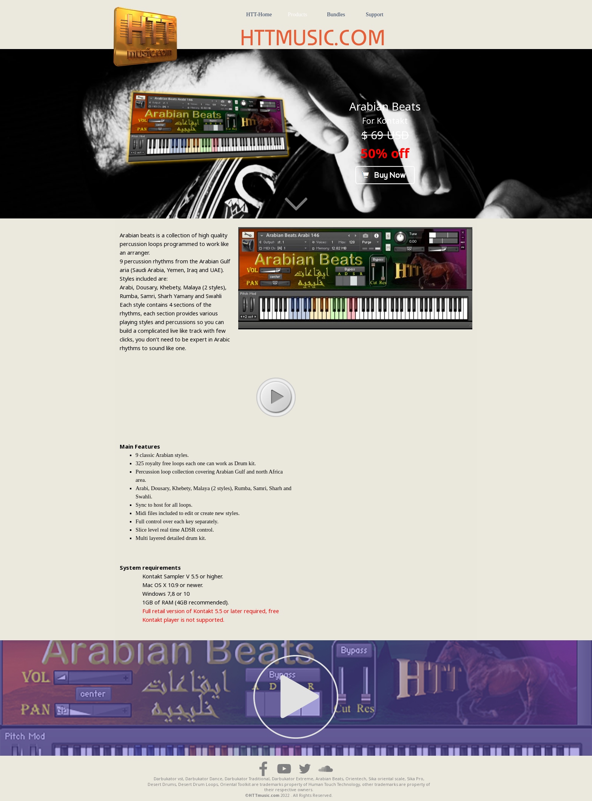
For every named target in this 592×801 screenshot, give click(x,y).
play (275, 396)
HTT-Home (259, 14)
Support (374, 14)
